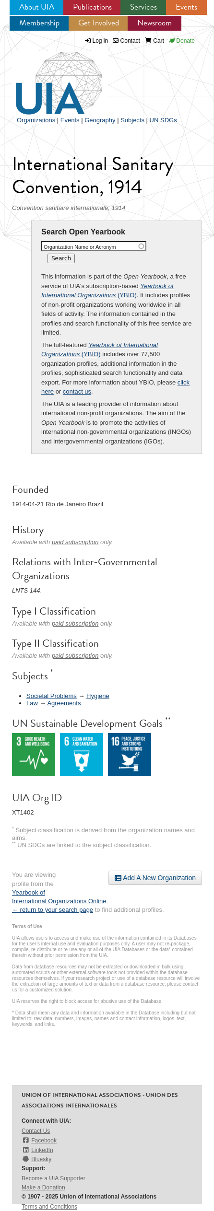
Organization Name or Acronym (80, 247)
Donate (182, 40)
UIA (48, 77)
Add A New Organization (155, 878)
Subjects (132, 120)
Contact (126, 40)
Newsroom (154, 23)
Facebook (39, 1140)
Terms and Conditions (49, 1206)
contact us (77, 391)
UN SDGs (163, 120)
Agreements (64, 703)
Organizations (36, 120)
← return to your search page (52, 909)
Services (143, 7)
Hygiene (97, 695)
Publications (92, 7)
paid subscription (75, 542)
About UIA (36, 7)
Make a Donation (43, 1187)
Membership (39, 23)
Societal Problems (51, 695)
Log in (100, 40)
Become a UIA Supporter (53, 1178)
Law (32, 703)
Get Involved (98, 23)
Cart (154, 40)
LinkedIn (37, 1149)
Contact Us (36, 1131)
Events (186, 7)
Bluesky (36, 1159)
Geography (99, 120)
